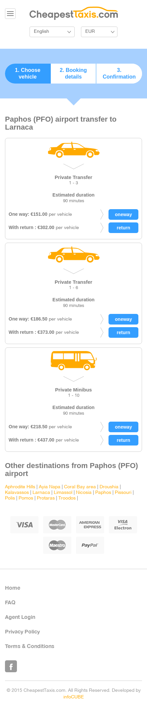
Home (12, 587)
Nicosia (84, 493)
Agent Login (20, 617)
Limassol (63, 493)
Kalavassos (17, 493)
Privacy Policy (22, 631)
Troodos (67, 498)
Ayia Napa (49, 487)
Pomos (26, 498)
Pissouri (123, 493)
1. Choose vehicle (27, 73)
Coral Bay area (80, 487)
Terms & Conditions (29, 646)
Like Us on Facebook (11, 666)
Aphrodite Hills (20, 487)
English (41, 32)
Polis (10, 498)
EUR (90, 32)
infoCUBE (73, 697)
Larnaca (41, 493)
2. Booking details (73, 73)
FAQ (10, 602)
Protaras (46, 498)
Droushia (109, 487)
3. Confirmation (119, 73)
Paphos (103, 493)
